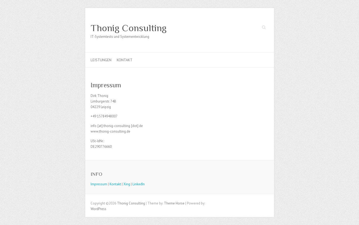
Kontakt (124, 60)
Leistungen (101, 60)
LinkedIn (138, 184)
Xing (126, 184)
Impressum (99, 184)
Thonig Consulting (129, 28)
